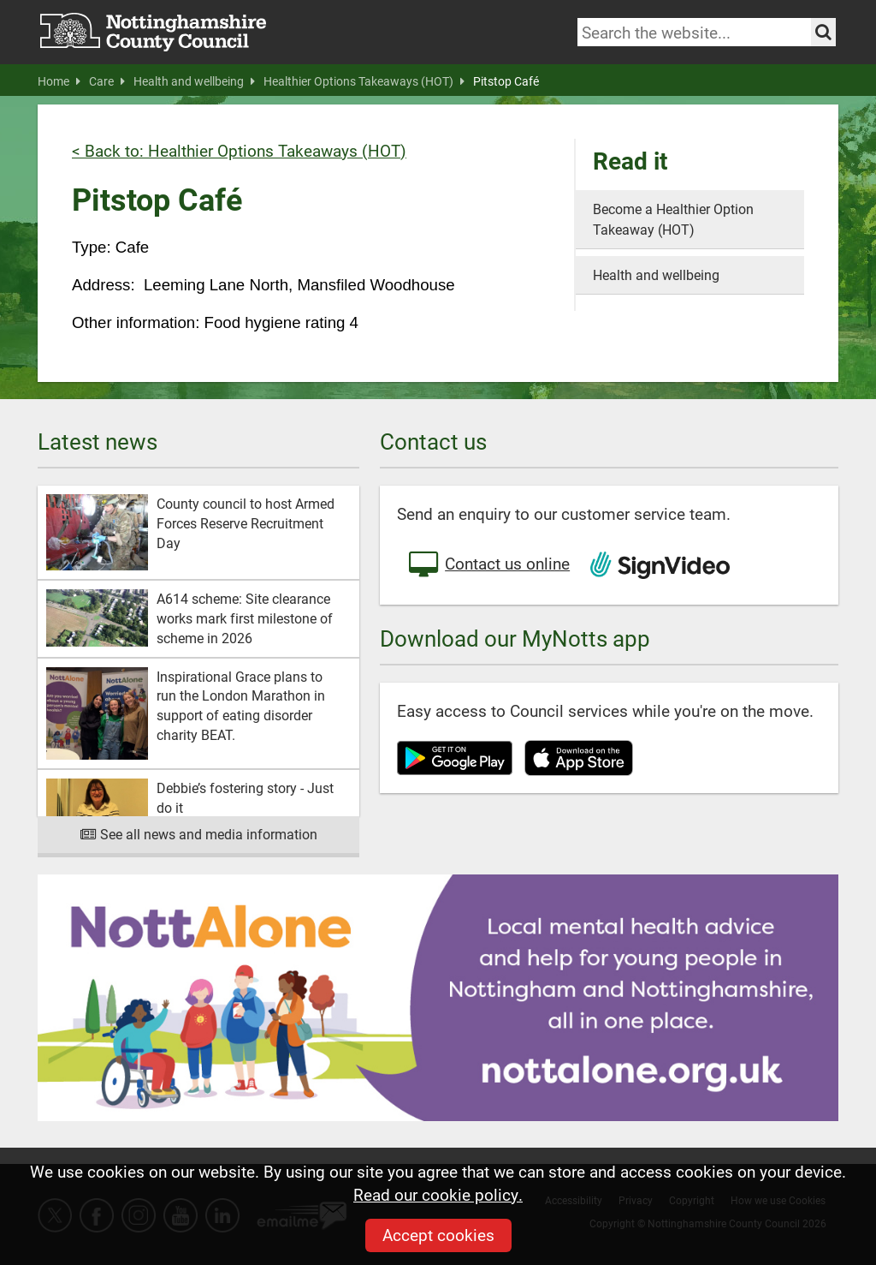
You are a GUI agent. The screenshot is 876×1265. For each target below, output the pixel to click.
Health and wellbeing (194, 81)
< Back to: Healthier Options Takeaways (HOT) (239, 150)
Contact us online (487, 565)
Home (59, 81)
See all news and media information (199, 834)
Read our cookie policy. (438, 1194)
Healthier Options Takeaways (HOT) (364, 81)
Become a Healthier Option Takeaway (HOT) (673, 219)
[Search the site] (823, 32)
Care (107, 81)
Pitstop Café (506, 81)
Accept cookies (438, 1234)
